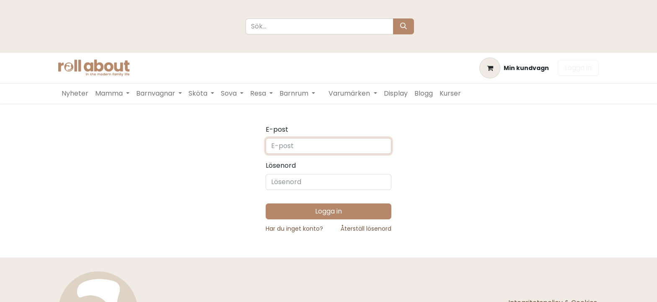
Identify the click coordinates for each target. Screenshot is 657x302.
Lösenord (281, 165)
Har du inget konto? (294, 228)
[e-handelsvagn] (514, 68)
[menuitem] (75, 93)
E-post (277, 129)
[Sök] (403, 26)
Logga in (578, 68)
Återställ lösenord (366, 228)
